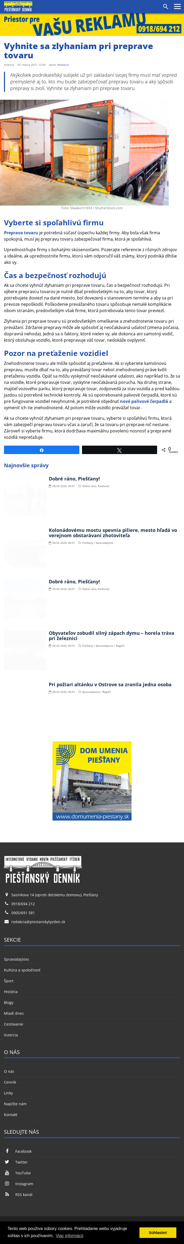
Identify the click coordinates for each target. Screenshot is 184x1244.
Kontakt (10, 1114)
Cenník (10, 1082)
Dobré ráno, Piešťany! (74, 478)
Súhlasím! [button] (158, 1233)
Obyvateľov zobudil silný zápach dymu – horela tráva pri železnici (111, 635)
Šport (8, 980)
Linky (8, 1092)
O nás (9, 1071)
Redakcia (63, 64)
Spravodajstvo (16, 959)
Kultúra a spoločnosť (22, 970)
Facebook (18, 1151)
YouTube (17, 1172)
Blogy (8, 1002)
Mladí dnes (14, 1013)
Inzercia (11, 1034)
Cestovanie (13, 1024)
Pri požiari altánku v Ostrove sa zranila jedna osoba (110, 684)
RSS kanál (18, 1194)
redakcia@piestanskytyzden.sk (38, 921)
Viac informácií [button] (70, 1235)
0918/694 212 (23, 903)
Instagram (18, 1183)
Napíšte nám (15, 1103)
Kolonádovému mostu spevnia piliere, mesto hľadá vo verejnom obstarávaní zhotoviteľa (113, 532)
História (11, 991)
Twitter (16, 1162)
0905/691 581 (23, 912)
